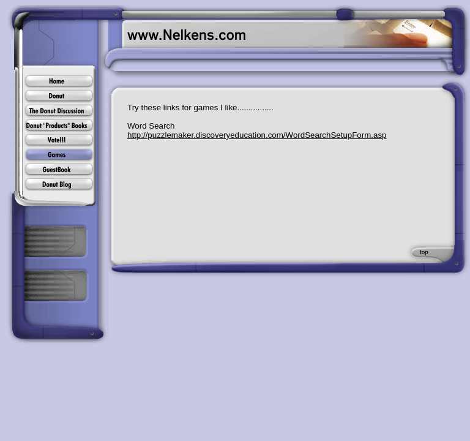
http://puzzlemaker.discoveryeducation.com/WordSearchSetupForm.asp (257, 135)
